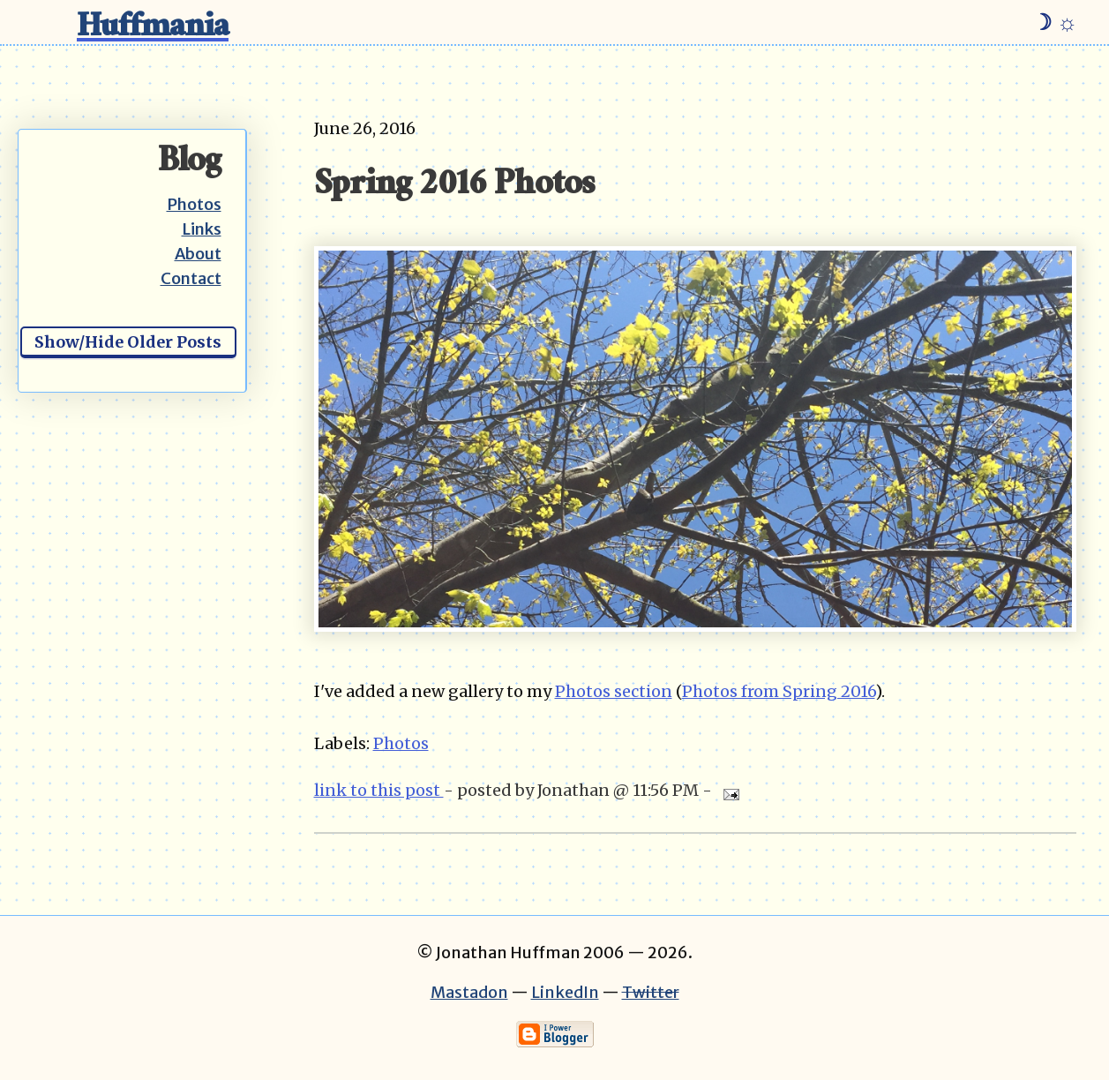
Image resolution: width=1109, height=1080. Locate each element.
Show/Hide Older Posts (127, 342)
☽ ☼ (1054, 22)
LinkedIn (565, 992)
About (198, 254)
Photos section (613, 691)
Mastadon (469, 992)
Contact (191, 278)
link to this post (379, 790)
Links (201, 229)
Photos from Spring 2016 (778, 691)
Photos (194, 204)
